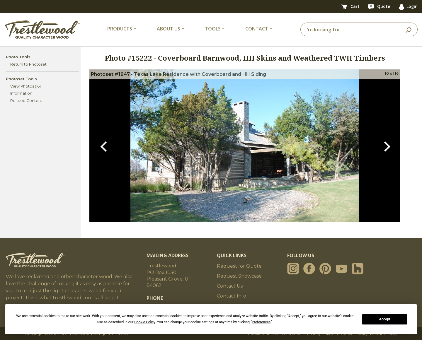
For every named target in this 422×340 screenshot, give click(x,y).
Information (21, 93)
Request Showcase (239, 276)
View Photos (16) (25, 86)
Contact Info (231, 296)
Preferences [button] (261, 322)
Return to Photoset (28, 64)
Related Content (26, 100)
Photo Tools (18, 56)
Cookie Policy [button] (144, 322)
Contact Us (230, 286)
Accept (384, 319)
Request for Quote (239, 266)
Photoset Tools (21, 78)
